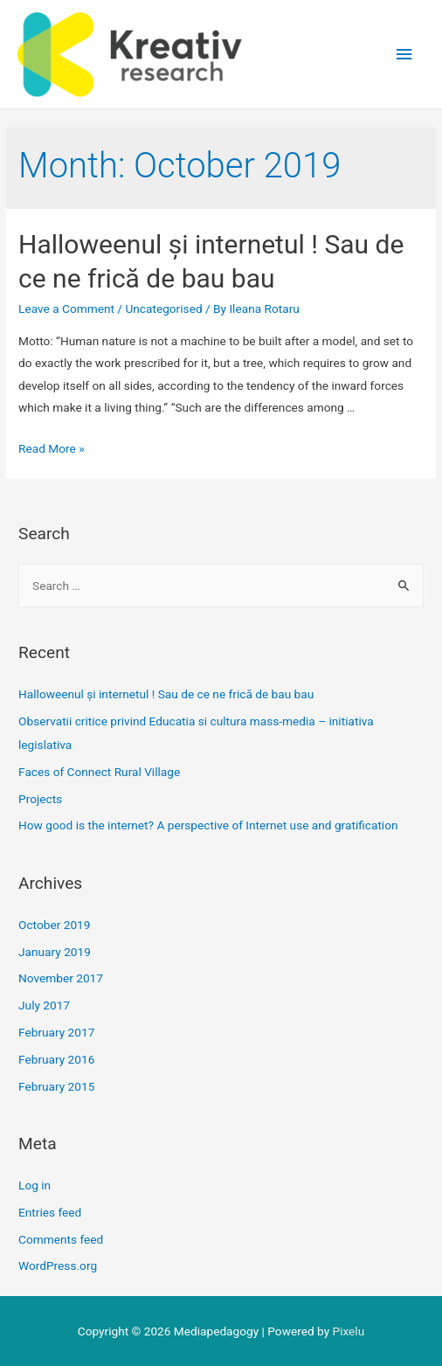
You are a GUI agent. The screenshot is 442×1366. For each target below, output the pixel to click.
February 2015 (56, 1086)
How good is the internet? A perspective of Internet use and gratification (208, 825)
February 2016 (56, 1059)
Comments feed (60, 1239)
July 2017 (44, 1005)
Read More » (51, 448)
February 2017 (56, 1032)
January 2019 (54, 952)
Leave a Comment (66, 308)
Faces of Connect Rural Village (99, 772)
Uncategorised (163, 308)
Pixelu (349, 1331)
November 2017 (60, 978)
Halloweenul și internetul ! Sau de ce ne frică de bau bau (166, 694)
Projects (40, 799)
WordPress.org (57, 1265)
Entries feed (49, 1212)
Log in (34, 1185)
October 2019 (54, 925)
